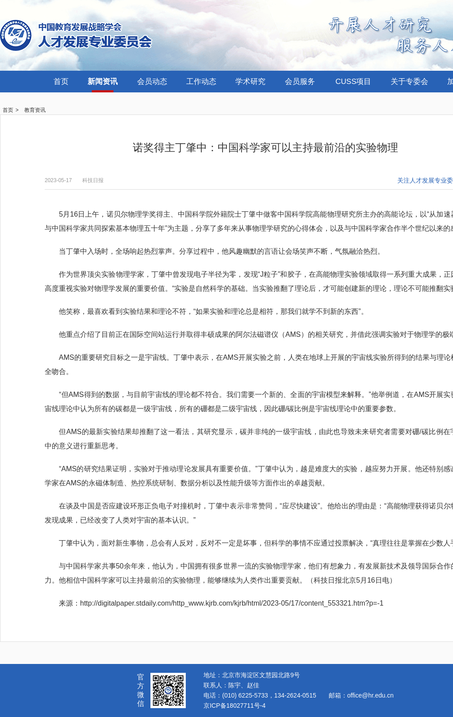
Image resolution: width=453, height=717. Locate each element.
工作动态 (201, 81)
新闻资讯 (103, 81)
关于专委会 (409, 81)
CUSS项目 (353, 81)
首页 (61, 81)
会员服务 (300, 81)
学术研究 (250, 81)
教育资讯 (35, 110)
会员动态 (152, 81)
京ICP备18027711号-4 (234, 705)
